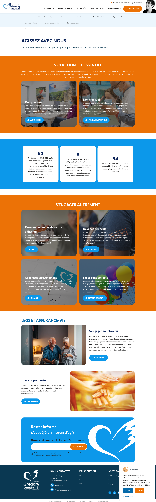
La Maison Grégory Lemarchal (118, 476)
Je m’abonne (78, 447)
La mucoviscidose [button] (65, 8)
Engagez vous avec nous (116, 484)
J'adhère (31, 249)
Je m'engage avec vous (96, 120)
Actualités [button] (81, 8)
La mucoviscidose (85, 480)
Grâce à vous (83, 484)
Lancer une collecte (31, 23)
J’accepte (128, 490)
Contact (91, 501)
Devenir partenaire (73, 23)
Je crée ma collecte (94, 298)
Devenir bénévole (98, 17)
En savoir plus (128, 496)
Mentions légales (70, 501)
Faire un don (112, 480)
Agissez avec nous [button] (97, 8)
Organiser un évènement (120, 17)
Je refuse (139, 490)
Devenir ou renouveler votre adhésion (73, 17)
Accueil (23, 28)
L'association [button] (48, 8)
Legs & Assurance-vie (52, 23)
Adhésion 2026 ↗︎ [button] (114, 8)
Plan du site (82, 501)
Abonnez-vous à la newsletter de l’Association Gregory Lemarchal (57, 440)
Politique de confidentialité (55, 501)
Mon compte (136, 3)
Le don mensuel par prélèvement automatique (39, 17)
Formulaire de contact (60, 489)
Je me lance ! (33, 298)
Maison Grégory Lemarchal (120, 2)
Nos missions (83, 476)
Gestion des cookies (102, 501)
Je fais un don (132, 9)
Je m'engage (91, 249)
